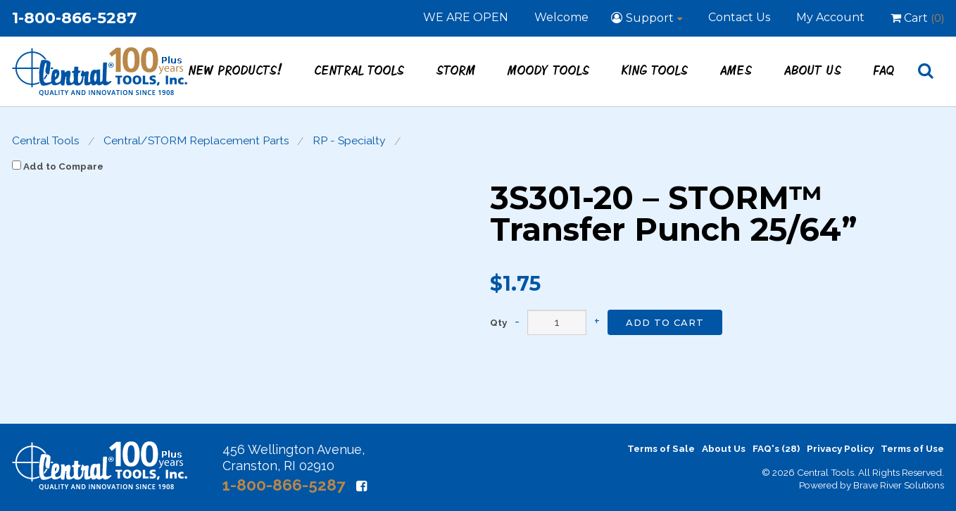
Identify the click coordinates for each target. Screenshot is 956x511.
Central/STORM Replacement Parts (196, 140)
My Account (830, 17)
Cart (917, 18)
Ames (736, 69)
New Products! (236, 69)
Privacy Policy (840, 448)
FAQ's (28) (776, 448)
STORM (456, 69)
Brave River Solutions (898, 485)
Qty (498, 323)
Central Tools (360, 69)
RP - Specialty (349, 140)
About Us (813, 69)
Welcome (561, 17)
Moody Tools (549, 69)
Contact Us (739, 17)
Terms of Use (912, 448)
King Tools (655, 69)
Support (650, 18)
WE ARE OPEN (465, 17)
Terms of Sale (661, 448)
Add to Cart (665, 322)
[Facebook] (361, 486)
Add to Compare (57, 166)
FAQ (884, 69)
